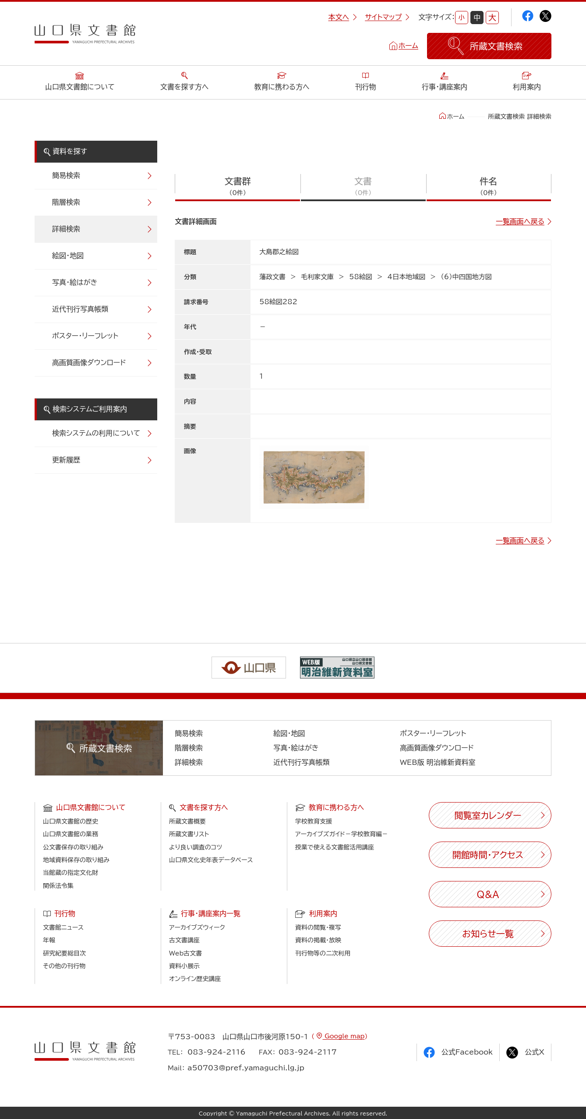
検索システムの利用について (96, 433)
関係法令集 (58, 886)
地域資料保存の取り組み (76, 860)
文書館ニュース (63, 927)
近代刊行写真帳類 (80, 309)
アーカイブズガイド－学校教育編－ (341, 834)
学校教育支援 (313, 821)
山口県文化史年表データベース (211, 860)
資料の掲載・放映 (318, 940)
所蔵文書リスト (189, 834)
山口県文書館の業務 (70, 834)
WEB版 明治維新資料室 (438, 762)
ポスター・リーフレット (85, 335)
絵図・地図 (68, 255)
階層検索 (66, 202)
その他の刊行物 (64, 966)
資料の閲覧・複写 (318, 927)
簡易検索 (66, 175)
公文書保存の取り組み (73, 847)
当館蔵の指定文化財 (70, 873)
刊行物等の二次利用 (322, 953)
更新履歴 (66, 459)
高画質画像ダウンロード (89, 362)
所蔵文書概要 (187, 821)
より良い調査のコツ (195, 847)
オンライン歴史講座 (195, 979)
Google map (343, 1036)
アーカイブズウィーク (197, 927)
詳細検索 (66, 228)
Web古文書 (185, 953)
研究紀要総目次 (64, 953)
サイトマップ (387, 17)
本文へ (342, 17)
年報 (49, 940)
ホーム (408, 45)
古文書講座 (184, 940)
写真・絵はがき (75, 282)
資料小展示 (184, 966)
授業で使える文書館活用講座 (334, 847)
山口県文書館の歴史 (70, 821)
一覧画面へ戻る (520, 221)
